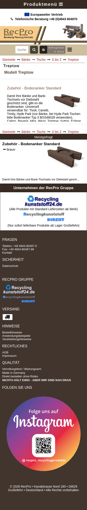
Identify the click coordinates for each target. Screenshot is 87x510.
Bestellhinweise (12, 332)
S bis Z (57, 59)
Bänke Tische (34, 59)
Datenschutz (10, 266)
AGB (5, 352)
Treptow (73, 59)
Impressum (9, 355)
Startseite (8, 59)
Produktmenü (43, 4)
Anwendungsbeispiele (16, 335)
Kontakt (7, 252)
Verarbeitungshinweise (16, 339)
